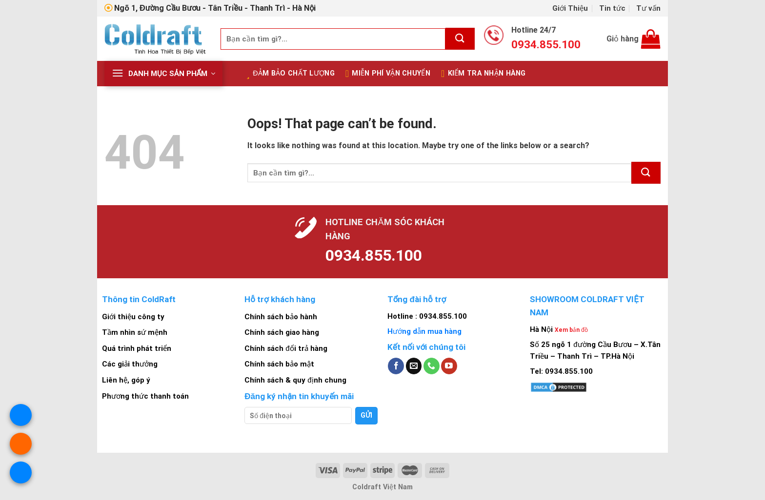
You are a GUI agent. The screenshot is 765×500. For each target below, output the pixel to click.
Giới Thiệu (570, 8)
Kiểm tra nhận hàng (483, 73)
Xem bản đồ (571, 330)
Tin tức (612, 8)
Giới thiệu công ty (133, 316)
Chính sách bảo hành (280, 316)
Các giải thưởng (130, 364)
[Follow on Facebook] (396, 366)
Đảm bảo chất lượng (290, 73)
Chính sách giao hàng (281, 332)
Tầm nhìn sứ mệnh (134, 332)
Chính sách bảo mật (279, 364)
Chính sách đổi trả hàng (285, 348)
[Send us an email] (414, 366)
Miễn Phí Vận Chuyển (387, 73)
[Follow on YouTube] (449, 366)
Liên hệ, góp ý (126, 380)
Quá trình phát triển (136, 348)
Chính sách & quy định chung (295, 380)
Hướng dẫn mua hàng (424, 331)
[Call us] (431, 366)
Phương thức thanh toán (145, 396)
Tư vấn (648, 8)
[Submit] (460, 39)
